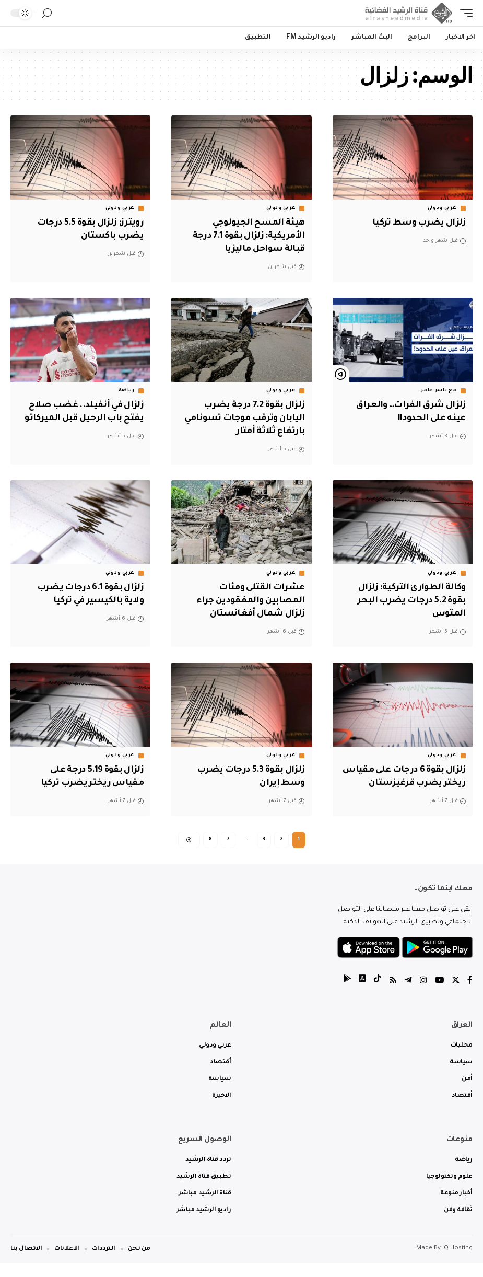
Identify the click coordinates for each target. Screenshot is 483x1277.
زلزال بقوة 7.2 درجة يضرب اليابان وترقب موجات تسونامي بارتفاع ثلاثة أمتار (241, 418)
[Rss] (391, 995)
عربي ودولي (442, 208)
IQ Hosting (457, 1262)
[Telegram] (407, 995)
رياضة (127, 390)
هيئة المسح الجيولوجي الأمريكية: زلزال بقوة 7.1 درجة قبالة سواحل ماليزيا (245, 236)
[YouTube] (438, 995)
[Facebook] (470, 995)
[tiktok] (376, 995)
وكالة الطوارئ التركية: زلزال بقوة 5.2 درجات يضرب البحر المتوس (410, 600)
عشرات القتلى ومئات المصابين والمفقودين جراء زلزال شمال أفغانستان (249, 600)
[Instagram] (422, 995)
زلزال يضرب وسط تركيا (417, 223)
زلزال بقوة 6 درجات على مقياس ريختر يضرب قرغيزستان (418, 781)
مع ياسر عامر (438, 390)
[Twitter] (455, 995)
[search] (47, 13)
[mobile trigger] (464, 13)
